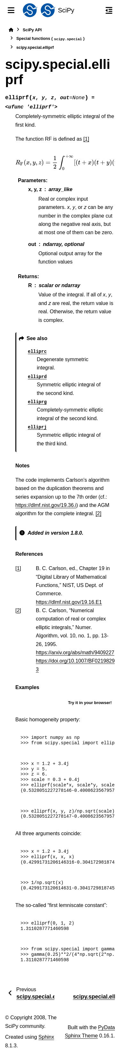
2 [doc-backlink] (18, 610)
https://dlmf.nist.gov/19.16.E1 (69, 602)
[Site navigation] (11, 10)
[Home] (11, 29)
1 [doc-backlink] (18, 568)
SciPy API (32, 29)
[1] (86, 139)
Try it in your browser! (90, 702)
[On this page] (109, 10)
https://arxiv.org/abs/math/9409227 (75, 652)
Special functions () (50, 38)
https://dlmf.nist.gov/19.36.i (45, 505)
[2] (98, 513)
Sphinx (46, 1037)
